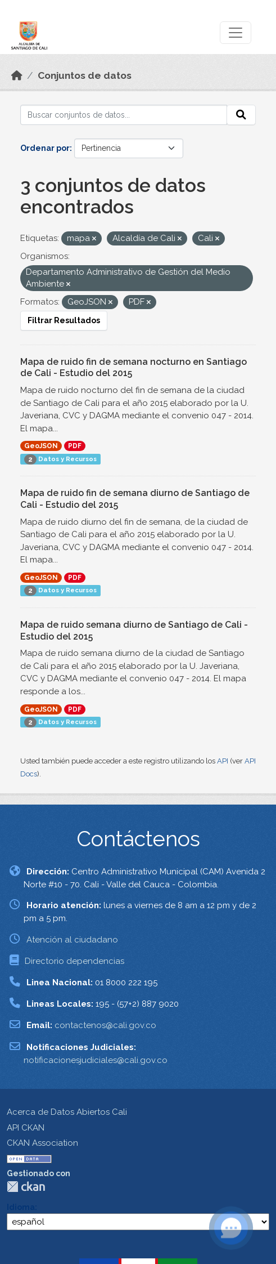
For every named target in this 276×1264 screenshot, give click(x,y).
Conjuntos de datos (85, 75)
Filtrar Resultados (64, 320)
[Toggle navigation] (235, 32)
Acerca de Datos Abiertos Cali (67, 1112)
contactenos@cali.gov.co (105, 1025)
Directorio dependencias (74, 961)
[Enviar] (241, 115)
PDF (75, 446)
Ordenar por (45, 148)
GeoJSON (41, 446)
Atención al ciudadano (72, 940)
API (222, 761)
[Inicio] (16, 75)
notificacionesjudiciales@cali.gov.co (96, 1060)
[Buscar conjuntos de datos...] (123, 115)
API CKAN (25, 1128)
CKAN (26, 1186)
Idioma (21, 1207)
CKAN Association (42, 1143)
